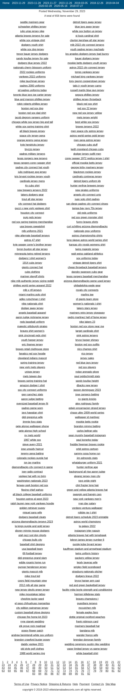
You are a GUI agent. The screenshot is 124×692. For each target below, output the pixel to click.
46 (21, 668)
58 (94, 668)
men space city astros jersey (87, 131)
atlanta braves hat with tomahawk (87, 535)
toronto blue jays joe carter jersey (32, 94)
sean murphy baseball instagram (87, 435)
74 (70, 670)
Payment (84, 684)
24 (9, 665)
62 (119, 668)
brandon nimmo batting (87, 426)
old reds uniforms (87, 212)
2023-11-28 (34, 3)
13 (63, 662)
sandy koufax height (87, 380)
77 (88, 670)
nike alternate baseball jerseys (32, 235)
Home (6, 3)
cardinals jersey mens (32, 181)
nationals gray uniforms (87, 231)
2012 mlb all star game (32, 585)
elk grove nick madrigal (32, 626)
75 (76, 670)
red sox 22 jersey (87, 108)
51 (52, 668)
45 (15, 668)
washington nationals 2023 (32, 480)
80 (107, 670)
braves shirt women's (32, 331)
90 (76, 673)
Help (75, 684)
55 (76, 668)
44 (9, 668)
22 (118, 662)
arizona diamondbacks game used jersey (87, 281)
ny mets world (32, 435)
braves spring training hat (32, 380)
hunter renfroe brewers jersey (87, 185)
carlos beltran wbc (87, 430)
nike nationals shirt (32, 303)
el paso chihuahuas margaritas (32, 603)
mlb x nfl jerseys (32, 290)
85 (46, 673)
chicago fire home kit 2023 (32, 617)
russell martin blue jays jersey (87, 90)
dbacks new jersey (87, 385)
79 (100, 670)
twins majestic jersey (87, 249)
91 (82, 673)
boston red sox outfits (87, 344)
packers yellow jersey (87, 558)
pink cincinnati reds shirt (32, 335)
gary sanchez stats (32, 394)
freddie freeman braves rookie (87, 444)
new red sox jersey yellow (87, 113)
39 (100, 665)
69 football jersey (32, 553)
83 (33, 673)
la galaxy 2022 (87, 526)
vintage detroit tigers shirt (87, 262)
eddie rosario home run (32, 562)
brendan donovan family (87, 639)
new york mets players (32, 367)
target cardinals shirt (87, 331)
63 (3, 670)
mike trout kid (32, 576)
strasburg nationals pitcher (87, 571)
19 (100, 662)
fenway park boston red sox (32, 485)
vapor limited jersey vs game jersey (87, 648)
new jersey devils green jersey (32, 589)
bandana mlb (87, 630)
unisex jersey (32, 371)
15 (76, 662)
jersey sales (87, 358)
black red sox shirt (87, 103)
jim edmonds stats (87, 458)
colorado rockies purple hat (32, 458)
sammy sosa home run (87, 453)
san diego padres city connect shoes (87, 203)
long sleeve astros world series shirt (87, 240)
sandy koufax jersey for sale (32, 58)
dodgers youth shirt (32, 44)
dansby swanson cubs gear (87, 272)
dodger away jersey (32, 308)
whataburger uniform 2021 (87, 462)
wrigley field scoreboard (87, 567)
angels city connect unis (87, 194)
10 (45, 662)
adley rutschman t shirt (32, 299)
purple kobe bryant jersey (87, 544)
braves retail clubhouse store (32, 349)
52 (58, 668)
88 (64, 673)
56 (82, 668)
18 (94, 662)
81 (113, 670)
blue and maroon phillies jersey (32, 99)
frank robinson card (87, 621)
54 (70, 668)
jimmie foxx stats (32, 421)
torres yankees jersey (87, 72)
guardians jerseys (87, 603)
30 (46, 665)
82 (119, 670)
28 (33, 665)
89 (70, 673)
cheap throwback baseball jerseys (87, 267)
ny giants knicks (87, 399)
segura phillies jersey (87, 94)
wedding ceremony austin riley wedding (87, 644)
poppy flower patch (32, 630)
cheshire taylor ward (32, 598)
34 (70, 665)
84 (39, 673)
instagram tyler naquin (87, 530)
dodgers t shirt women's (32, 258)
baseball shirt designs (32, 544)
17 (88, 662)
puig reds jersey (32, 217)
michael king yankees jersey (87, 76)
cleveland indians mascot (32, 358)
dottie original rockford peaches (87, 617)
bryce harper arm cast (87, 580)
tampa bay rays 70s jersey (87, 208)
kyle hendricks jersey (32, 144)
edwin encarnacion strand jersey (87, 408)
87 (58, 673)
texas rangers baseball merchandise (87, 276)
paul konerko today (87, 440)
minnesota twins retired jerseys (32, 253)
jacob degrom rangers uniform (32, 117)
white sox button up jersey (87, 31)
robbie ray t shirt (87, 512)
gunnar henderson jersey (32, 567)
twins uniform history (87, 553)
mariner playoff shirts (32, 276)
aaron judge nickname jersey (32, 317)
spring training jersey (32, 362)
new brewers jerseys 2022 (32, 190)
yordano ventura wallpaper (87, 508)
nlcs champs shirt (87, 349)
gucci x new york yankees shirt (32, 208)
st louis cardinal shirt (87, 35)
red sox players (87, 367)
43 (3, 668)
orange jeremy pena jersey (32, 140)
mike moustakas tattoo (32, 594)
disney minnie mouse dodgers (32, 530)
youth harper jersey (32, 340)
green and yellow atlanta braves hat (87, 489)
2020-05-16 (60, 6)
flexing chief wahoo (32, 489)
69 (39, 670)
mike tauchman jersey (32, 81)
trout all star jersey (32, 199)
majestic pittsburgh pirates (32, 326)
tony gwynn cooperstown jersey (87, 81)
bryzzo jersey (32, 149)
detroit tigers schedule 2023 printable (87, 517)
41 (113, 665)
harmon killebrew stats (87, 594)
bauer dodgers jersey (87, 58)
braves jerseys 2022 (87, 126)
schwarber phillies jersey (32, 26)
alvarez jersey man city (87, 476)
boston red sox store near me (87, 326)
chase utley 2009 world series (87, 412)
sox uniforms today (87, 258)
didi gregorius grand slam (32, 558)
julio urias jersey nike (32, 31)
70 (46, 670)
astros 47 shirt (32, 240)
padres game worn (32, 408)
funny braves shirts (87, 222)
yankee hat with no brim (32, 476)
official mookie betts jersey (87, 163)
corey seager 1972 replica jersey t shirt (87, 158)
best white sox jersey (87, 122)
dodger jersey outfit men (87, 153)
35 (76, 665)
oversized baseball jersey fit (32, 403)
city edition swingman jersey (32, 608)
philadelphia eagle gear (87, 285)
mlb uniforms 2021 (32, 231)
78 (94, 670)
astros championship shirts (87, 235)
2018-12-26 (96, 3)
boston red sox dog (32, 108)
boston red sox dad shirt (32, 113)
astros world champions (87, 521)
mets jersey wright (87, 117)
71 (52, 670)
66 (21, 670)
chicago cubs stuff (87, 144)
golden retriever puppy (32, 508)
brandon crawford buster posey (32, 639)
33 (64, 665)
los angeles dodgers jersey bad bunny (87, 54)
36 (82, 665)
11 (51, 662)
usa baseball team (32, 549)
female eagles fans (87, 612)
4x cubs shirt (32, 185)
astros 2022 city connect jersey (87, 67)
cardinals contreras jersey (87, 176)
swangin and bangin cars (87, 494)
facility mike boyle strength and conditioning (87, 589)
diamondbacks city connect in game (32, 467)
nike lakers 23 (87, 321)
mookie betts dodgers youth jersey (87, 63)
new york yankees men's (87, 499)
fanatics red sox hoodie (32, 353)
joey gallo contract (32, 471)
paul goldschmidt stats (87, 376)
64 (9, 670)
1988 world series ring (32, 653)
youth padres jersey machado (87, 49)
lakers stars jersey (87, 308)
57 (88, 668)
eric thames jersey (32, 344)
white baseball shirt (87, 653)
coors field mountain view (32, 580)
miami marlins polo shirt (32, 294)
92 (88, 673)
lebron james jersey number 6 (87, 539)
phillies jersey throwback (87, 99)
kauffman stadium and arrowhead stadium (87, 549)
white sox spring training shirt (32, 126)
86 (52, 673)
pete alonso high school (32, 430)
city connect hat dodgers (32, 203)
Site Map (110, 684)
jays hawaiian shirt (32, 412)
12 (57, 662)
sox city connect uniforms (32, 390)
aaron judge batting (32, 399)
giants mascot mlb (32, 571)
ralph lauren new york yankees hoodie (32, 503)
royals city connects (87, 290)
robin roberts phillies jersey (32, 103)
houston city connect (32, 212)
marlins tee (87, 294)
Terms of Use (21, 684)
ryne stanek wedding (32, 621)
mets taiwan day (32, 376)
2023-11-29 (18, 3)
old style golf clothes (32, 648)
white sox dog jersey (32, 49)
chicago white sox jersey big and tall (32, 122)
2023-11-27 (50, 3)
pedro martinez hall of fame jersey (87, 317)
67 (27, 670)
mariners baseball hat (87, 626)
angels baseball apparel (32, 312)
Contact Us (97, 684)
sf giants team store (87, 299)
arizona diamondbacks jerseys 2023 (32, 521)
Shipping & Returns (60, 684)
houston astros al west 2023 (32, 499)
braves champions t (87, 598)
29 (39, 665)
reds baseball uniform (32, 321)
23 (3, 665)
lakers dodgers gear (32, 194)
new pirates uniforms (87, 190)
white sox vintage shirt (32, 40)
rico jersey (87, 353)
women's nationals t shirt (87, 303)
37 (88, 665)
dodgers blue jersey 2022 (32, 63)
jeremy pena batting (32, 453)
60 (107, 668)
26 (21, 665)
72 (58, 670)
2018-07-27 (76, 6)
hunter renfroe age (87, 467)
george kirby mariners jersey (87, 167)
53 (64, 668)
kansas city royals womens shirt (87, 244)
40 (107, 665)
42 (119, 665)
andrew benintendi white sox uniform (32, 635)
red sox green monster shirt (87, 217)
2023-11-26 (65, 3)
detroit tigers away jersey (87, 22)
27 (27, 665)
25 (15, 665)
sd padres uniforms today (32, 90)
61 (113, 668)
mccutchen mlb (87, 608)
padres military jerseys (32, 153)
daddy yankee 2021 (32, 644)
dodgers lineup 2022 (87, 576)
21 (112, 662)
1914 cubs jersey (32, 262)
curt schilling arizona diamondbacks (87, 226)
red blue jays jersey (87, 362)
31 (52, 665)
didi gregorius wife (32, 417)
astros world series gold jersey (87, 135)
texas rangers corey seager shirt (32, 163)
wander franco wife (87, 635)
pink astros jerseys (87, 335)
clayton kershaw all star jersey (87, 40)
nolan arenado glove (87, 371)
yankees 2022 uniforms (32, 76)
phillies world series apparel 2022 (32, 285)
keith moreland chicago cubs (87, 149)
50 (46, 668)
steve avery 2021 (32, 444)
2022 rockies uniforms (32, 72)
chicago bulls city (32, 539)
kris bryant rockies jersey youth (32, 176)
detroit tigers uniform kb (87, 181)
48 (33, 668)
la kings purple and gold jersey (32, 526)
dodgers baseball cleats (32, 517)
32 (58, 665)
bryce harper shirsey (87, 340)
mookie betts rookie (87, 421)
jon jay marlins (32, 462)
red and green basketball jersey (87, 585)
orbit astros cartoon (87, 449)
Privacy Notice (39, 684)
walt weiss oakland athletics (87, 253)
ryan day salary (87, 503)
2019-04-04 (112, 3)
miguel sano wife (32, 512)
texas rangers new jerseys (32, 158)
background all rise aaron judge (87, 471)
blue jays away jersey (87, 26)
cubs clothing (32, 272)
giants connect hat (32, 267)
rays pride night (87, 480)
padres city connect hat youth (32, 167)
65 (15, 670)
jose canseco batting (87, 394)
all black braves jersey (32, 131)
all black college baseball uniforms (32, 494)
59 (100, 668)
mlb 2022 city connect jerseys (87, 44)
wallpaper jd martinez (87, 417)
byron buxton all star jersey (32, 249)
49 (39, 668)
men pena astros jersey (87, 140)
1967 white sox (32, 440)
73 (64, 670)
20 (106, 662)
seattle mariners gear (32, 22)
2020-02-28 (45, 6)
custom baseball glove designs (32, 612)
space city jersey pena (32, 135)
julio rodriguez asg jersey (32, 172)
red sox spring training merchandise (32, 222)
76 (82, 670)
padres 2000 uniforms (32, 85)
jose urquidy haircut (32, 449)
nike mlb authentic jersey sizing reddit (32, 281)
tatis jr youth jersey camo (87, 85)
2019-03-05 (81, 3)
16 (82, 662)
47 (27, 668)
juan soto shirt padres (87, 199)
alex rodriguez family (87, 403)
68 (33, 670)
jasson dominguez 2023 (87, 390)
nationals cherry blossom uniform (32, 67)
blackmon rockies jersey (87, 172)
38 (94, 665)
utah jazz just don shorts (32, 535)
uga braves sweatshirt (32, 226)
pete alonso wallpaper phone (32, 426)
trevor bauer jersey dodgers (32, 54)
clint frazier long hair (87, 485)
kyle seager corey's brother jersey (32, 244)
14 (70, 662)
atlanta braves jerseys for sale (32, 35)
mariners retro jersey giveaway (87, 312)
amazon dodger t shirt (32, 385)
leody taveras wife (87, 562)
